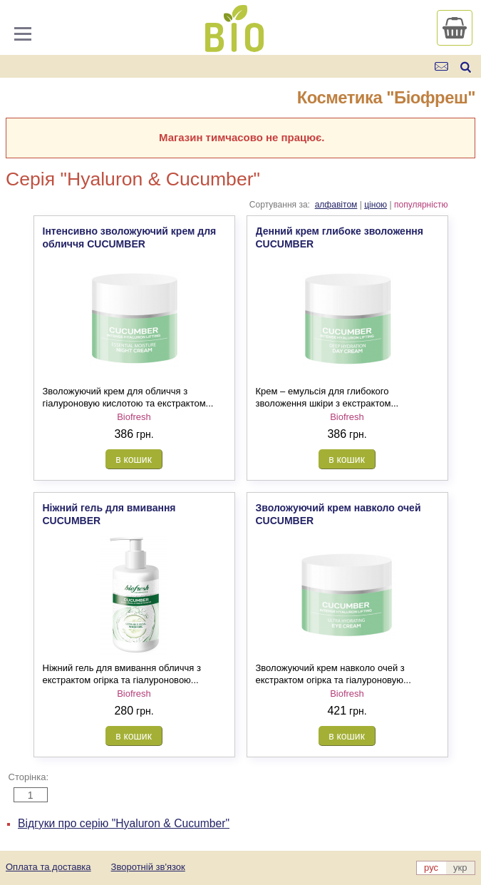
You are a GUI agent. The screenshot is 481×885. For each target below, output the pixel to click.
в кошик (133, 459)
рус (431, 867)
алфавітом (336, 205)
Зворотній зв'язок (148, 866)
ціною (375, 205)
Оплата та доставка (48, 866)
